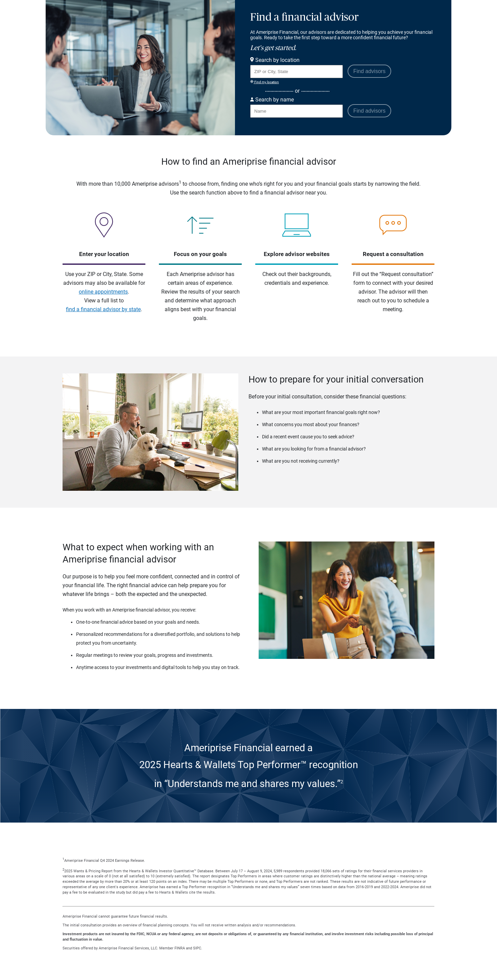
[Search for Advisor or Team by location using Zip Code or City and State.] (296, 71)
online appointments (103, 292)
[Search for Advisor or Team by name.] (296, 111)
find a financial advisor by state (103, 309)
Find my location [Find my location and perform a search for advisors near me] (264, 82)
